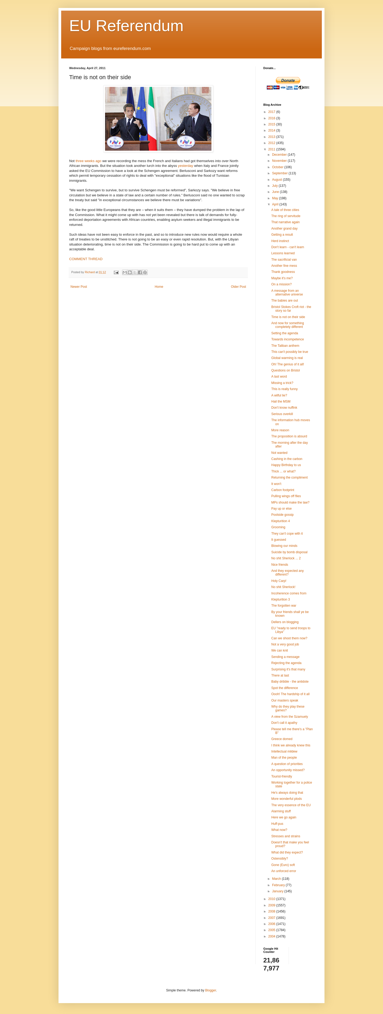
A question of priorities (287, 764)
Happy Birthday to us (286, 465)
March (277, 879)
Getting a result (282, 234)
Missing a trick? (282, 383)
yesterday (185, 166)
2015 (272, 124)
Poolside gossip (282, 515)
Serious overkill (282, 414)
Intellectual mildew (284, 751)
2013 (272, 137)
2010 (272, 899)
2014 (272, 130)
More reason (280, 430)
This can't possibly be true (289, 352)
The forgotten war (283, 605)
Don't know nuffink (284, 407)
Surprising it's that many (288, 669)
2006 (272, 924)
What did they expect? (287, 852)
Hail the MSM (280, 401)
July (275, 186)
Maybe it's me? (282, 278)
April (275, 204)
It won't (276, 484)
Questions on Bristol (285, 370)
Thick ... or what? (283, 471)
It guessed (278, 540)
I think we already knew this (290, 745)
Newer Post (78, 287)
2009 (272, 905)
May (275, 198)
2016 (272, 118)
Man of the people (284, 757)
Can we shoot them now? (289, 638)
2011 (272, 149)
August (277, 179)
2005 (272, 930)
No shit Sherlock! (283, 587)
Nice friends (279, 565)
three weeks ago (88, 161)
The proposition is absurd (289, 436)
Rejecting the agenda (286, 663)
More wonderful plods (286, 799)
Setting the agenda (284, 333)
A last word (279, 376)
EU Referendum (126, 26)
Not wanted (279, 453)
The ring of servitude (285, 216)
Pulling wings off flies (286, 496)
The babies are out (284, 300)
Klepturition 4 (280, 521)
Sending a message (285, 657)
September (280, 173)
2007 (272, 918)
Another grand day (284, 228)
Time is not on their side (288, 317)
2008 (272, 911)
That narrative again (285, 222)
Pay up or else (281, 508)
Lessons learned (283, 253)
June (276, 192)
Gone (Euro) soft (283, 865)
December (280, 155)
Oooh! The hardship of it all (290, 694)
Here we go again (283, 817)
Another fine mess (284, 266)
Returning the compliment (289, 477)
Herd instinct (280, 241)
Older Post (238, 287)
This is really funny (284, 389)
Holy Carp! (278, 581)
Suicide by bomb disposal (289, 552)
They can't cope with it (287, 533)
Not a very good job (285, 644)
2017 (272, 112)
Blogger (210, 990)
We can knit (279, 650)
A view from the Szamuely (289, 717)
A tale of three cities (285, 210)
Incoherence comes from (288, 593)
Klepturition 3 (280, 599)
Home (159, 287)
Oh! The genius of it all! (287, 364)
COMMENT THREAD (86, 259)
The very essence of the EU (291, 805)
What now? (279, 830)
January (278, 891)
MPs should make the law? (290, 502)
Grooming (278, 527)
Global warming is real (287, 358)
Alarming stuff (281, 811)
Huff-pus (277, 824)
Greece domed (281, 739)
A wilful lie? (279, 395)
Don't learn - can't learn (287, 247)
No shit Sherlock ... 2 (286, 558)
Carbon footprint (282, 490)
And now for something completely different (287, 325)
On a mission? (281, 284)
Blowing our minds (284, 546)
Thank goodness (283, 272)
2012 (272, 143)
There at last (280, 675)
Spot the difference (284, 688)
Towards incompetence (287, 339)
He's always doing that (287, 793)
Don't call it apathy (284, 723)
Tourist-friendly (281, 776)
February (279, 885)
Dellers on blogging (285, 622)
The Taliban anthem (285, 346)
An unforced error (283, 871)
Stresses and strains (285, 836)
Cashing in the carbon (286, 459)
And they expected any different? (287, 572)
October (278, 167)
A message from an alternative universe (287, 292)
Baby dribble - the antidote (290, 681)
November (280, 161)
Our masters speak (284, 700)
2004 (272, 936)
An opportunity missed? (288, 770)
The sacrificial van (284, 259)
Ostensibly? (279, 858)
